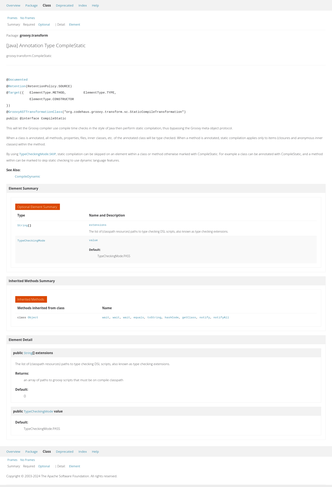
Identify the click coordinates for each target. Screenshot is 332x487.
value (93, 240)
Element (74, 24)
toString (154, 318)
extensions (97, 225)
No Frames (27, 18)
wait (105, 318)
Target (14, 93)
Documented (18, 80)
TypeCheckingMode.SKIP (37, 154)
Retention (17, 86)
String (22, 225)
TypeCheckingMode (31, 240)
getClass (189, 318)
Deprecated (64, 5)
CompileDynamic (27, 176)
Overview (13, 5)
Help (95, 5)
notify (204, 318)
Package (31, 5)
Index (83, 5)
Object (33, 318)
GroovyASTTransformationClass (35, 112)
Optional (44, 24)
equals (138, 318)
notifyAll (221, 318)
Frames (12, 18)
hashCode (172, 318)
